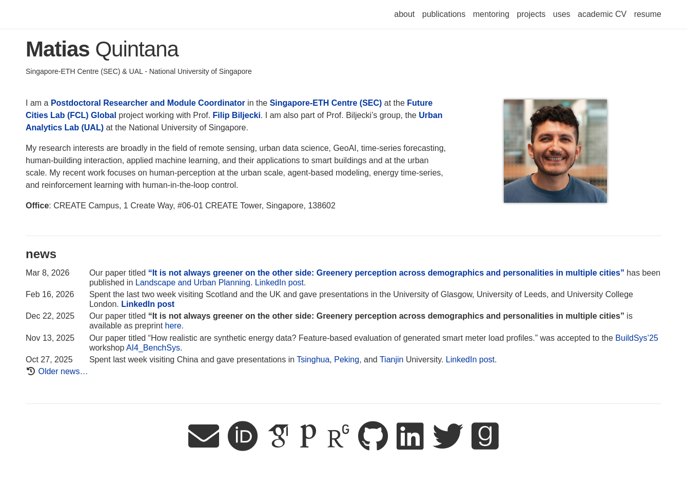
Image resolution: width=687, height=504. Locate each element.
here (173, 325)
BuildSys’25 (636, 338)
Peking (346, 359)
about (404, 14)
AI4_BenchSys (153, 347)
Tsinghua (313, 359)
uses (562, 14)
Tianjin (392, 359)
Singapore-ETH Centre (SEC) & (77, 71)
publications (444, 14)
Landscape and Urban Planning (192, 282)
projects (531, 14)
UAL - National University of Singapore (190, 71)
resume (647, 14)
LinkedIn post (279, 282)
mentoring (491, 14)
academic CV (602, 14)
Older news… (63, 371)
